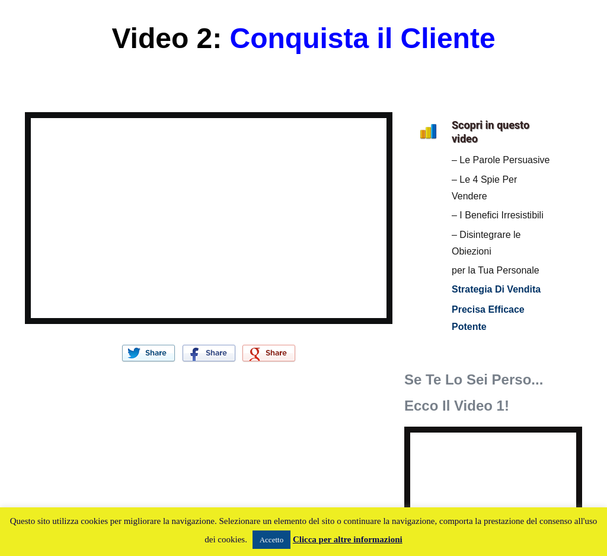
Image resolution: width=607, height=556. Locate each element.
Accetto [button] (271, 539)
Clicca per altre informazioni (347, 539)
